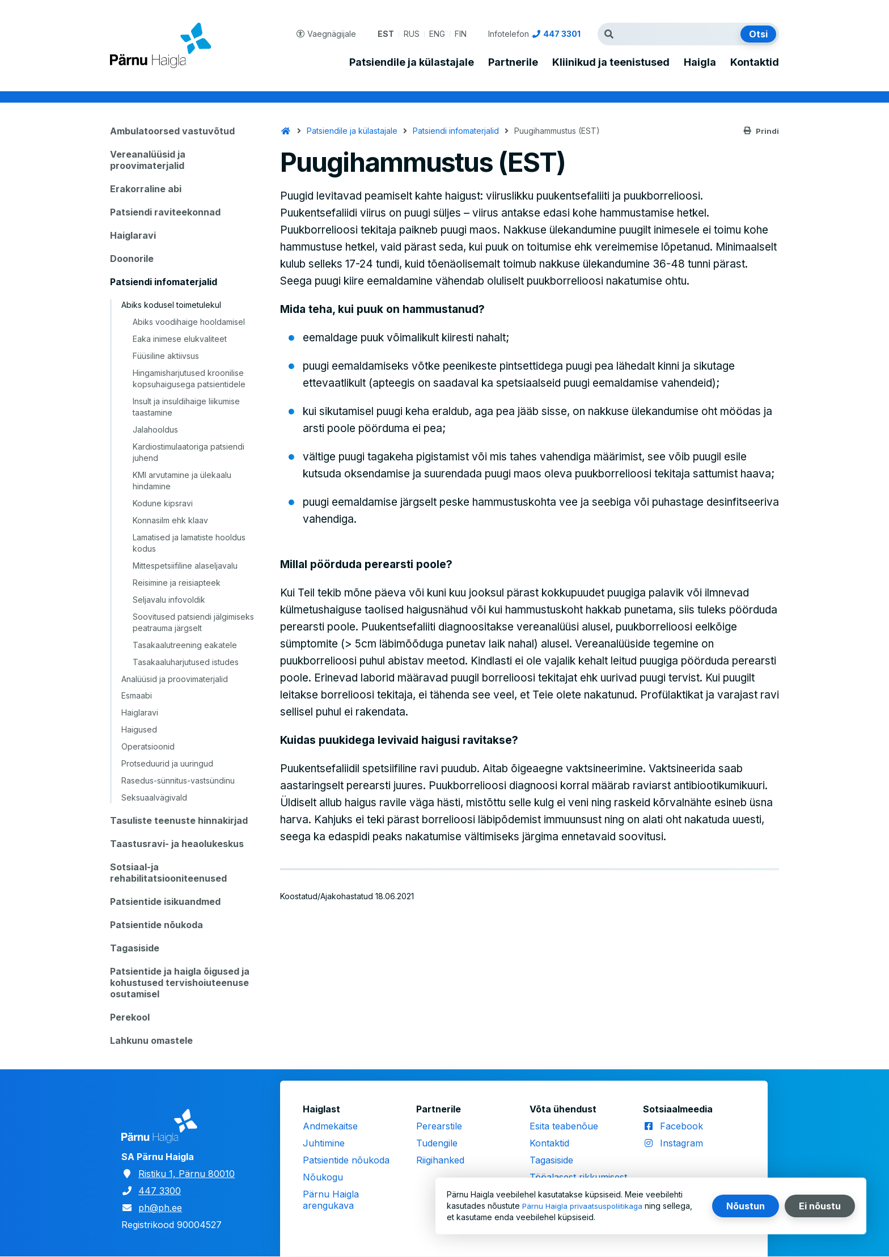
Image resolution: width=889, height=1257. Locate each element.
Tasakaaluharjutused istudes (186, 662)
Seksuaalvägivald (154, 797)
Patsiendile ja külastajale (411, 62)
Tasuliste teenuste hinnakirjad (179, 820)
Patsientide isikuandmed (165, 901)
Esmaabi (136, 695)
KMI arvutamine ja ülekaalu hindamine (182, 480)
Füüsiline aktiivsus (166, 356)
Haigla (700, 62)
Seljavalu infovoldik (169, 599)
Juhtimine (324, 1143)
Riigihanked (440, 1160)
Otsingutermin (611, 34)
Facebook (681, 1126)
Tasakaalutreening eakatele (185, 645)
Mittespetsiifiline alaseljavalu (185, 565)
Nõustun (745, 1206)
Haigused (139, 729)
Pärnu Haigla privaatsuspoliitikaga (584, 1206)
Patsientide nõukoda (156, 924)
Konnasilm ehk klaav (170, 520)
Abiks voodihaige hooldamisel (189, 322)
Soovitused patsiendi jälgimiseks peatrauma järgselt (193, 622)
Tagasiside (134, 948)
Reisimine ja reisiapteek (177, 582)
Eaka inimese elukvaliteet (180, 339)
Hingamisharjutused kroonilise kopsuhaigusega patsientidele (189, 378)
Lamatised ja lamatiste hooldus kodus (189, 542)
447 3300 (159, 1190)
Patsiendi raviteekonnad (165, 212)
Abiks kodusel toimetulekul (171, 305)
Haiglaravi (133, 235)
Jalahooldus (155, 429)
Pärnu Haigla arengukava (331, 1199)
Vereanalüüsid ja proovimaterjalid (147, 160)
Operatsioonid (148, 746)
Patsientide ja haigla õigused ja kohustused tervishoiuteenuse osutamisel (179, 983)
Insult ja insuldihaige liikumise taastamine (186, 406)
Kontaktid (754, 62)
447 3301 (562, 34)
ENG (437, 34)
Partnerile (513, 62)
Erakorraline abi (145, 188)
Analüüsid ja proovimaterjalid (174, 679)
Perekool (130, 1017)
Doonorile (132, 258)
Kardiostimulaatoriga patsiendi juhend (188, 452)
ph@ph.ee (160, 1207)
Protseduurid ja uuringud (167, 763)
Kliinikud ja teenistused (611, 62)
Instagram (681, 1143)
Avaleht (285, 131)
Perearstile (439, 1126)
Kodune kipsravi (163, 503)
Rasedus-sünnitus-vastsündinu (178, 780)
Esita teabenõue (564, 1126)
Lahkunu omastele (151, 1040)
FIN (461, 34)
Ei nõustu (820, 1206)
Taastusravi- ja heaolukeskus (177, 843)
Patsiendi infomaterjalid (163, 281)
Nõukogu (323, 1177)
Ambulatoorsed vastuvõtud (172, 131)
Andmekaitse (330, 1126)
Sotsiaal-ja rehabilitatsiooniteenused (168, 872)
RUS (412, 34)
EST (386, 34)
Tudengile (437, 1143)
